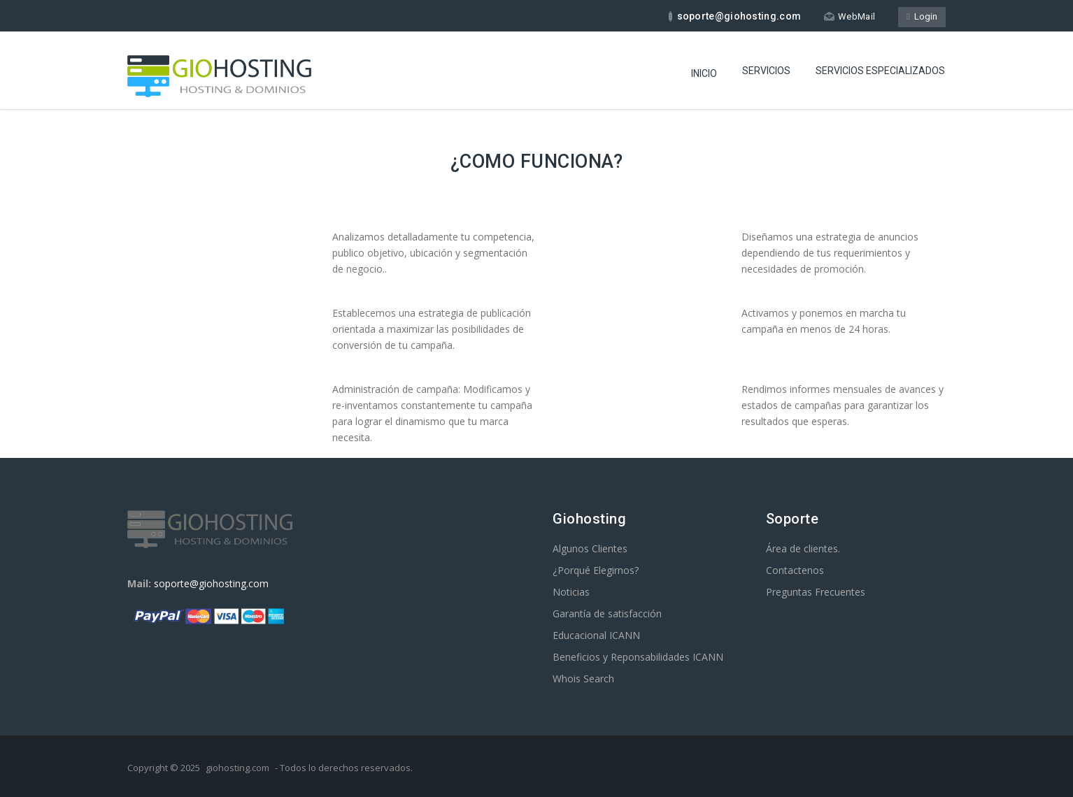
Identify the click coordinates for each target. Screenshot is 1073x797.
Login (922, 16)
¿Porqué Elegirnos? (596, 570)
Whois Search (583, 678)
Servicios (766, 70)
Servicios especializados (880, 70)
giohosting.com (237, 767)
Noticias (571, 591)
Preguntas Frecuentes (815, 591)
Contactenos (795, 570)
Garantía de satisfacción (607, 613)
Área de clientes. (803, 548)
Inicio (704, 73)
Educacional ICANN (596, 635)
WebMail (849, 16)
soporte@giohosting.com (211, 583)
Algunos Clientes (590, 548)
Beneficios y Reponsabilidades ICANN (638, 656)
